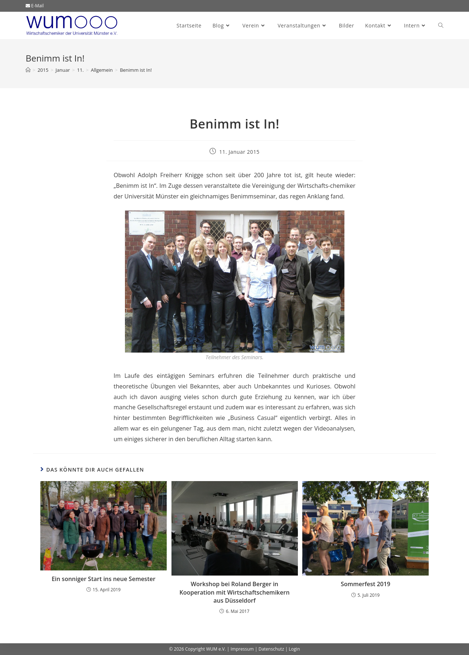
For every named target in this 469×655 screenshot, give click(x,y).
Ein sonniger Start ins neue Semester (103, 579)
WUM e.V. (216, 649)
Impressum (242, 649)
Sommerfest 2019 (365, 584)
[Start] (28, 70)
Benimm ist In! (136, 70)
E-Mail (35, 6)
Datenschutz (271, 649)
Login (294, 649)
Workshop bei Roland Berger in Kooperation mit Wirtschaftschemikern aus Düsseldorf (235, 592)
